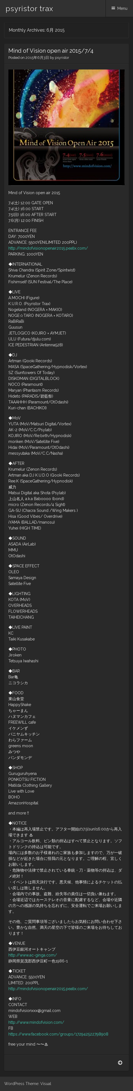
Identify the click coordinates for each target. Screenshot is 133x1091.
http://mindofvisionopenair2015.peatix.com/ (48, 248)
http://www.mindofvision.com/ (36, 1022)
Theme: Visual (38, 1083)
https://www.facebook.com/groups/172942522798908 (58, 1034)
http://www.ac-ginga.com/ (32, 955)
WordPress (14, 1083)
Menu (122, 8)
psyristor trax (29, 8)
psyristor (62, 57)
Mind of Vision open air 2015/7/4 (51, 50)
